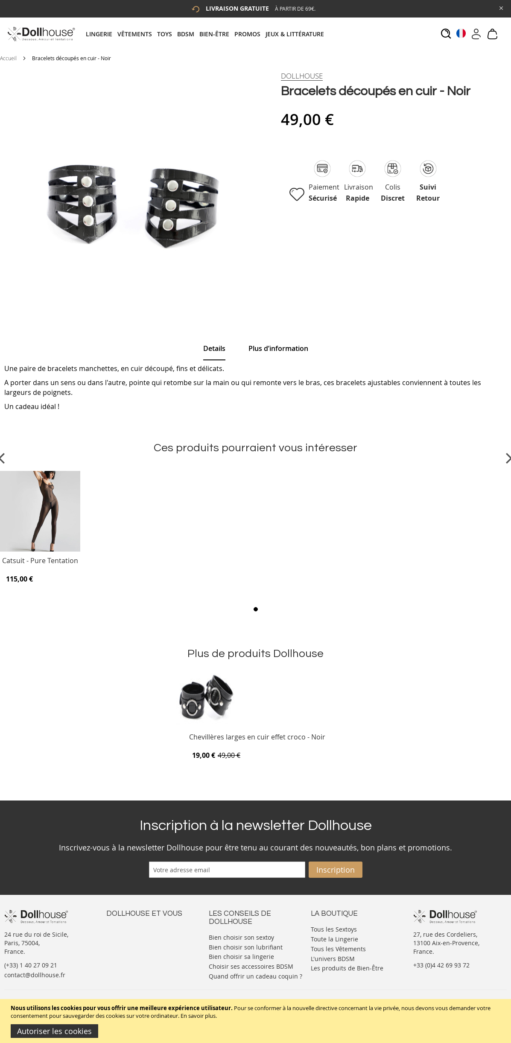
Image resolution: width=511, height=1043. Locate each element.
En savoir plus (198, 1016)
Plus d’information (278, 348)
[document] (256, 1021)
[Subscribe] (335, 870)
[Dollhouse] (302, 76)
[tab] (207, 34)
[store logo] (40, 33)
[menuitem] (101, 34)
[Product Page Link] (40, 549)
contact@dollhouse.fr (34, 975)
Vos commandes (129, 954)
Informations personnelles (144, 945)
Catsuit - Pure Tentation (40, 561)
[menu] (207, 34)
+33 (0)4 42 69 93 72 (441, 965)
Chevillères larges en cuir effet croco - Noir (257, 737)
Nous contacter (128, 928)
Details (214, 348)
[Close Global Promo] (500, 7)
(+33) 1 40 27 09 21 (30, 965)
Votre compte (125, 937)
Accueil (8, 58)
